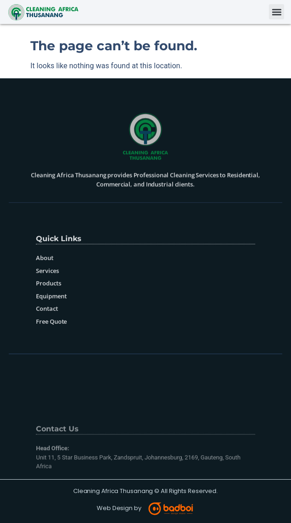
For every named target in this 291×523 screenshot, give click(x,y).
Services (47, 285)
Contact (47, 323)
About (44, 272)
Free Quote (51, 336)
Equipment (51, 310)
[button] (276, 11)
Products (48, 297)
